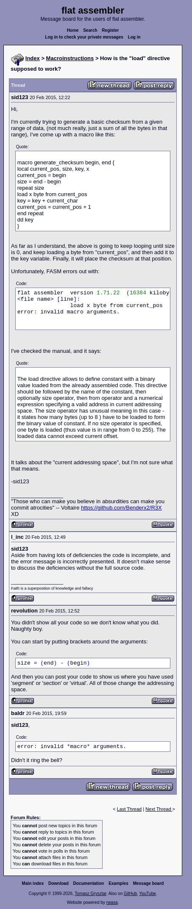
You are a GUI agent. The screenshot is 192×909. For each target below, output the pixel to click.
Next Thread (158, 809)
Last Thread (129, 809)
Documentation (88, 883)
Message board (148, 883)
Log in (134, 37)
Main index (33, 883)
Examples (118, 883)
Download (58, 883)
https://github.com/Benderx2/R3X (121, 507)
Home (73, 30)
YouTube (147, 893)
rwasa (112, 902)
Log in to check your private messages (84, 37)
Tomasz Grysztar (90, 893)
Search (90, 30)
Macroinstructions (70, 58)
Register (110, 30)
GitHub (130, 893)
